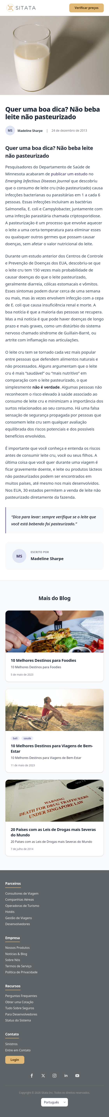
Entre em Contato (18, 1050)
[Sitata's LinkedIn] (66, 1075)
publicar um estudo (69, 174)
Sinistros (11, 1044)
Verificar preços (86, 8)
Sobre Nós (12, 960)
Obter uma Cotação (19, 1002)
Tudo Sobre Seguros (19, 1008)
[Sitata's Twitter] (43, 1075)
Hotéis (9, 912)
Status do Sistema (18, 1020)
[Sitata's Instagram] (54, 1075)
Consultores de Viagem (22, 893)
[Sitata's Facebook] (32, 1075)
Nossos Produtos (17, 948)
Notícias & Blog (16, 954)
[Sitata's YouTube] (77, 1075)
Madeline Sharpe (47, 558)
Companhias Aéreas (19, 899)
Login (15, 1060)
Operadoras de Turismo (22, 906)
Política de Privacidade (21, 972)
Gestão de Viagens (18, 918)
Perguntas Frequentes (21, 996)
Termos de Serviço (18, 966)
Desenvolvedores (17, 924)
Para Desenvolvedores (21, 1014)
